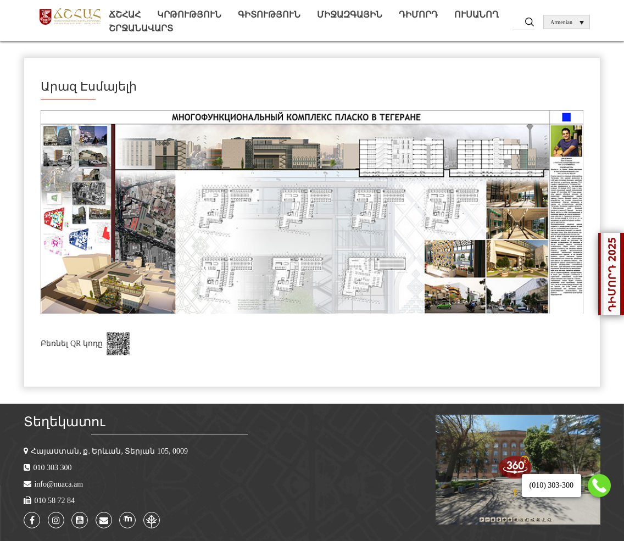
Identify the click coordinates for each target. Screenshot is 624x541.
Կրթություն (189, 14)
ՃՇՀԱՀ (125, 14)
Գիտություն (269, 14)
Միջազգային (349, 14)
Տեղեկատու (64, 422)
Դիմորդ (418, 14)
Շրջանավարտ (141, 28)
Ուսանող (476, 14)
